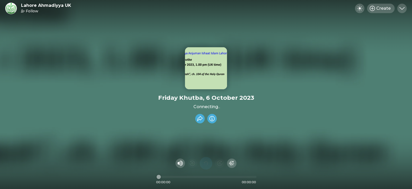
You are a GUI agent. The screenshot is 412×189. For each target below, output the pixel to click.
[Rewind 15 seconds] (192, 163)
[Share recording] (200, 118)
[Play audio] (206, 163)
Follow (29, 11)
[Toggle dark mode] (359, 8)
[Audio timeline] (206, 177)
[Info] (212, 118)
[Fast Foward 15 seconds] (219, 163)
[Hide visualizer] (231, 163)
